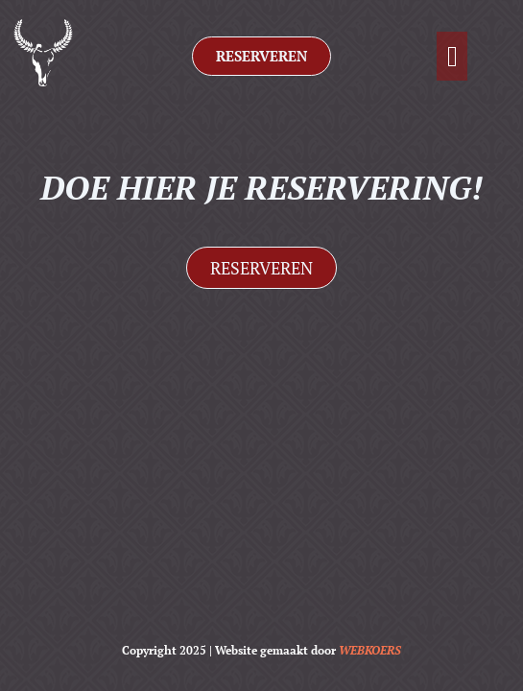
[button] (452, 56)
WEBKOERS (370, 650)
